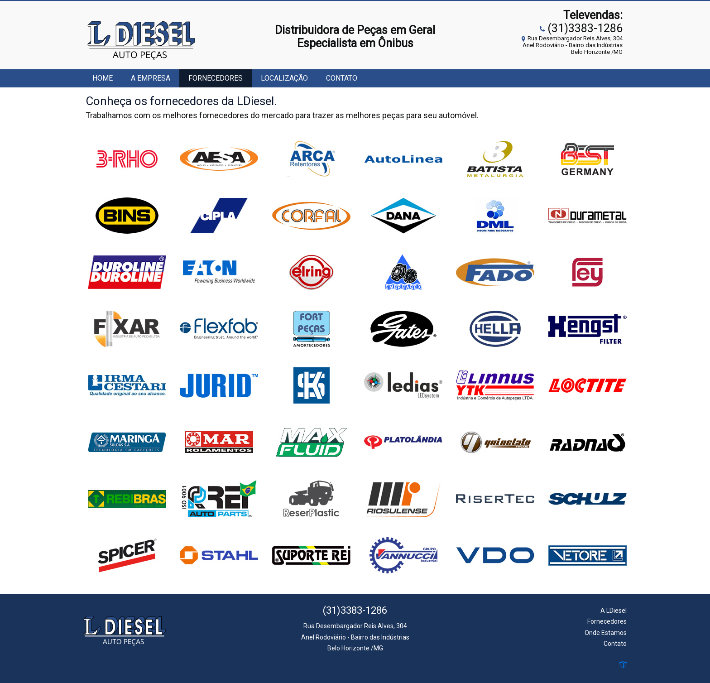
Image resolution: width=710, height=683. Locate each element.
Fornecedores (215, 78)
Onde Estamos (606, 632)
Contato (341, 78)
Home (102, 78)
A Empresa (150, 78)
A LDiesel (613, 610)
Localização (284, 78)
